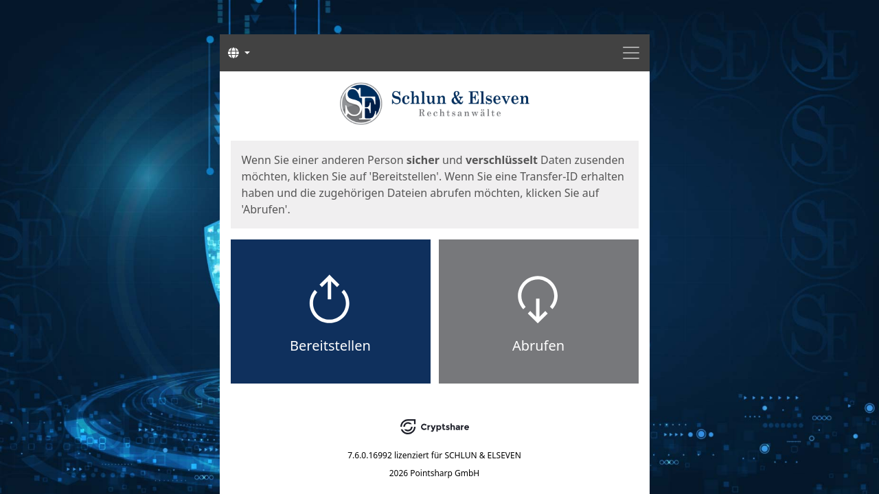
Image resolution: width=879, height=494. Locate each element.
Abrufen (538, 345)
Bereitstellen (330, 345)
